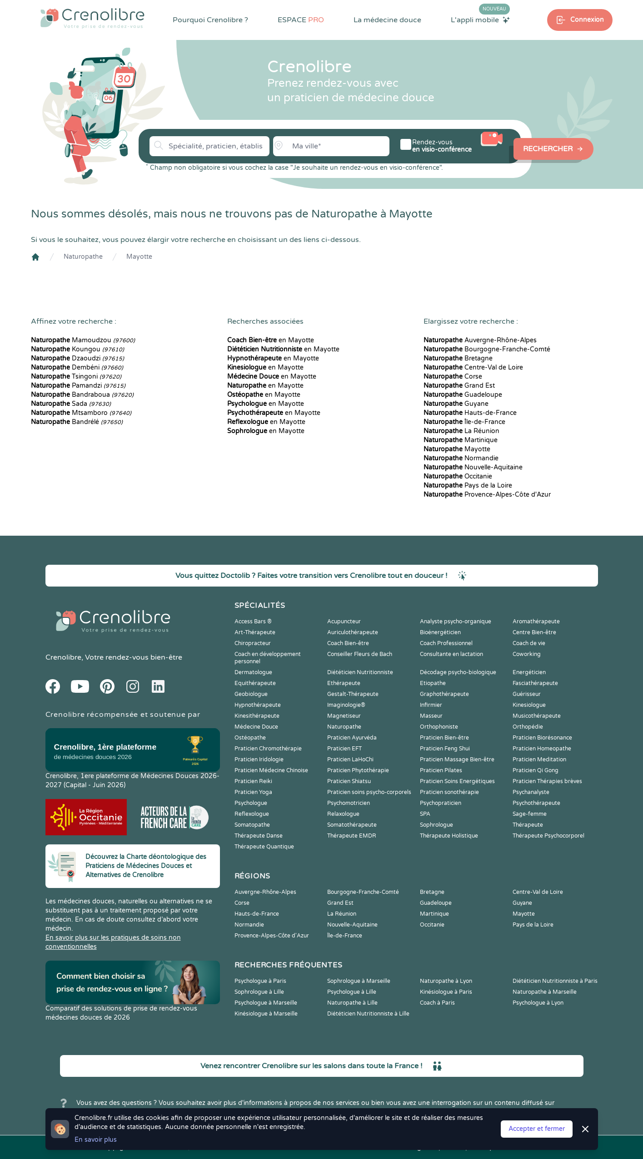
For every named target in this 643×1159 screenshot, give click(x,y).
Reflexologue (251, 814)
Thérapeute (528, 825)
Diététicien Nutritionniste (360, 672)
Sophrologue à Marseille (358, 981)
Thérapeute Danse (258, 836)
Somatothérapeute (352, 825)
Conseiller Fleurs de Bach (359, 654)
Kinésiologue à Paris (446, 992)
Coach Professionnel (446, 643)
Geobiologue (251, 694)
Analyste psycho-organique (455, 621)
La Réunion (461, 431)
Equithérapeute (255, 683)
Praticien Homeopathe (542, 748)
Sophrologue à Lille (259, 992)
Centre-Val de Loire (473, 367)
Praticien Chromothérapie (268, 748)
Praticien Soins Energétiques (457, 781)
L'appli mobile (480, 20)
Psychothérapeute (536, 803)
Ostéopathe (250, 738)
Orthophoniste (439, 727)
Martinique (461, 440)
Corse (453, 376)
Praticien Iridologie (259, 759)
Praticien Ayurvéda (352, 738)
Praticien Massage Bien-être (457, 759)
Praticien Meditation (539, 759)
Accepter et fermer (536, 1129)
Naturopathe (83, 257)
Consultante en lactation (451, 654)
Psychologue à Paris (260, 981)
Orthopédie (528, 727)
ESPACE (301, 20)
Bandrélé (77, 422)
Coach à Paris (437, 1003)
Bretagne (458, 358)
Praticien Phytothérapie (358, 770)
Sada (71, 404)
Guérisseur (527, 694)
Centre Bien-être (534, 632)
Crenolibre (63, 657)
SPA (425, 814)
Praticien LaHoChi (350, 759)
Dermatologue (253, 672)
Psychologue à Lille (351, 992)
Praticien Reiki (253, 781)
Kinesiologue (529, 705)
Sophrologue (436, 825)
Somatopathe (252, 825)
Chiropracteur (252, 643)
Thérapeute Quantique (264, 846)
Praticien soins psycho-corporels (369, 792)
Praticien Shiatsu (349, 781)
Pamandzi (78, 386)
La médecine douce (387, 20)
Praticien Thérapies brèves (547, 781)
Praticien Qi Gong (535, 770)
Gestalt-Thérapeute (353, 694)
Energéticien (529, 672)
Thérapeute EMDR (351, 836)
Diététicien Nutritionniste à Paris (555, 981)
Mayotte (139, 257)
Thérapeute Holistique (449, 836)
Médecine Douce (256, 727)
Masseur (431, 716)
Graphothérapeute (444, 694)
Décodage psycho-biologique (458, 672)
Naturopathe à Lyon (446, 981)
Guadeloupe (463, 395)
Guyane (456, 404)
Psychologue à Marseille (265, 1003)
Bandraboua (82, 395)
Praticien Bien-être (444, 738)
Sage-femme (530, 814)
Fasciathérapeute (535, 683)
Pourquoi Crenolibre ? (210, 20)
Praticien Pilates (441, 770)
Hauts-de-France (470, 413)
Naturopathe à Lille (352, 1003)
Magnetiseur (344, 716)
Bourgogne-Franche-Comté (487, 349)
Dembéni (77, 367)
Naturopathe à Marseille (545, 992)
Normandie (461, 458)
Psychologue (250, 803)
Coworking (527, 654)
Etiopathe (433, 683)
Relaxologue (343, 814)
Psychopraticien (440, 803)
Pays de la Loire (468, 485)
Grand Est (459, 386)
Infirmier (431, 705)
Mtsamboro (81, 413)
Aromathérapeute (536, 621)
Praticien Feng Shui (445, 748)
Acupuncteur (344, 621)
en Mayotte (270, 340)
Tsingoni (76, 376)
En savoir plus (96, 1140)
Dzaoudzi (77, 358)
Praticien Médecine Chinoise (271, 770)
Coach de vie (529, 643)
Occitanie (458, 476)
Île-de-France (464, 422)
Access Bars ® (253, 621)
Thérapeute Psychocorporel (548, 836)
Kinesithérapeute (256, 716)
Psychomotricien (348, 803)
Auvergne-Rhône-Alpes (480, 340)
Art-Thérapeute (254, 632)
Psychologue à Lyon (538, 1003)
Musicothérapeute (537, 716)
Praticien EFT (344, 748)
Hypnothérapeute (257, 705)
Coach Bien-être (348, 643)
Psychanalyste (531, 792)
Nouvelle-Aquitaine (473, 467)
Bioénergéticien (440, 632)
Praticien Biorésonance (542, 738)
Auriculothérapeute (352, 632)
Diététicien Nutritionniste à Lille (368, 1014)
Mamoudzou (83, 340)
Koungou (77, 349)
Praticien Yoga (253, 792)
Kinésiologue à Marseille (266, 1014)
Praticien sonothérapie (449, 792)
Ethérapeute (343, 683)
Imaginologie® (346, 705)
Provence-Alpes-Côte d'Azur (487, 494)
